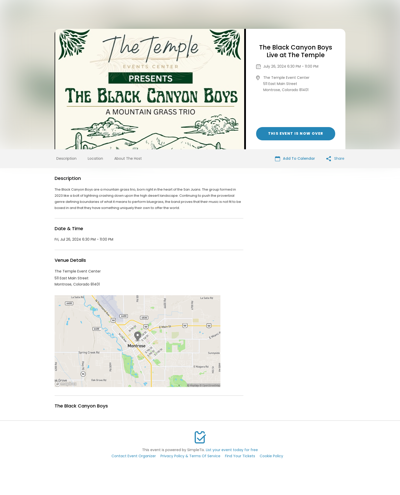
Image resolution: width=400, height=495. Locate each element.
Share (335, 158)
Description (66, 158)
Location (95, 158)
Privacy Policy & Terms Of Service (190, 456)
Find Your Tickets (240, 456)
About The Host (128, 158)
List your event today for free (232, 449)
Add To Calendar (295, 158)
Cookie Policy (271, 456)
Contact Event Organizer (133, 456)
